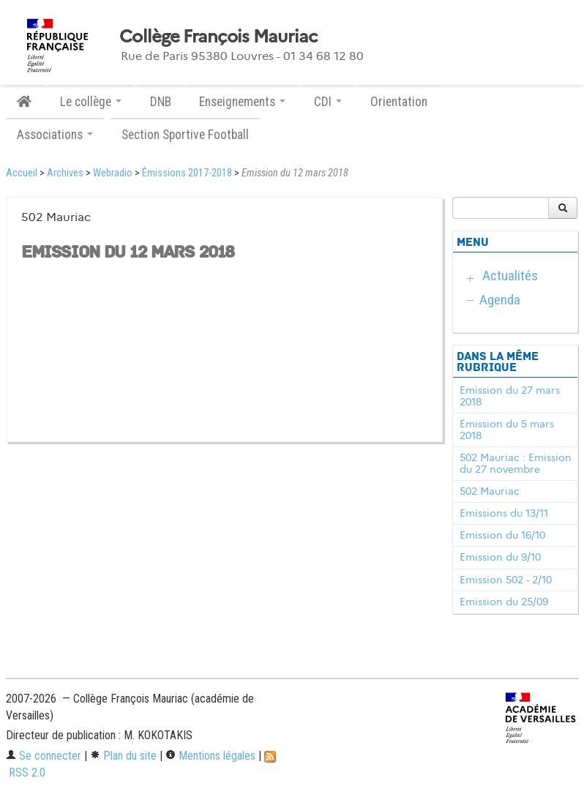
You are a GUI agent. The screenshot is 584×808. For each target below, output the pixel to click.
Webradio (112, 173)
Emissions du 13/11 (504, 513)
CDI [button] (328, 101)
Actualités (510, 275)
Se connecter (43, 756)
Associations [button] (55, 134)
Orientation (398, 101)
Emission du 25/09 (504, 601)
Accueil (21, 173)
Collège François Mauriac (218, 36)
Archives (65, 173)
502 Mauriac (490, 491)
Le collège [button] (90, 101)
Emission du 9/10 (500, 557)
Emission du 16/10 (502, 535)
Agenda (499, 299)
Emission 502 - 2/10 (506, 579)
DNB (160, 101)
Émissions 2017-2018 (187, 173)
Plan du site (123, 756)
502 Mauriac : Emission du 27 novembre (516, 463)
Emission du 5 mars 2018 (507, 429)
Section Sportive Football (185, 134)
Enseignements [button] (242, 101)
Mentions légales (210, 756)
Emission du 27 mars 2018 (510, 396)
